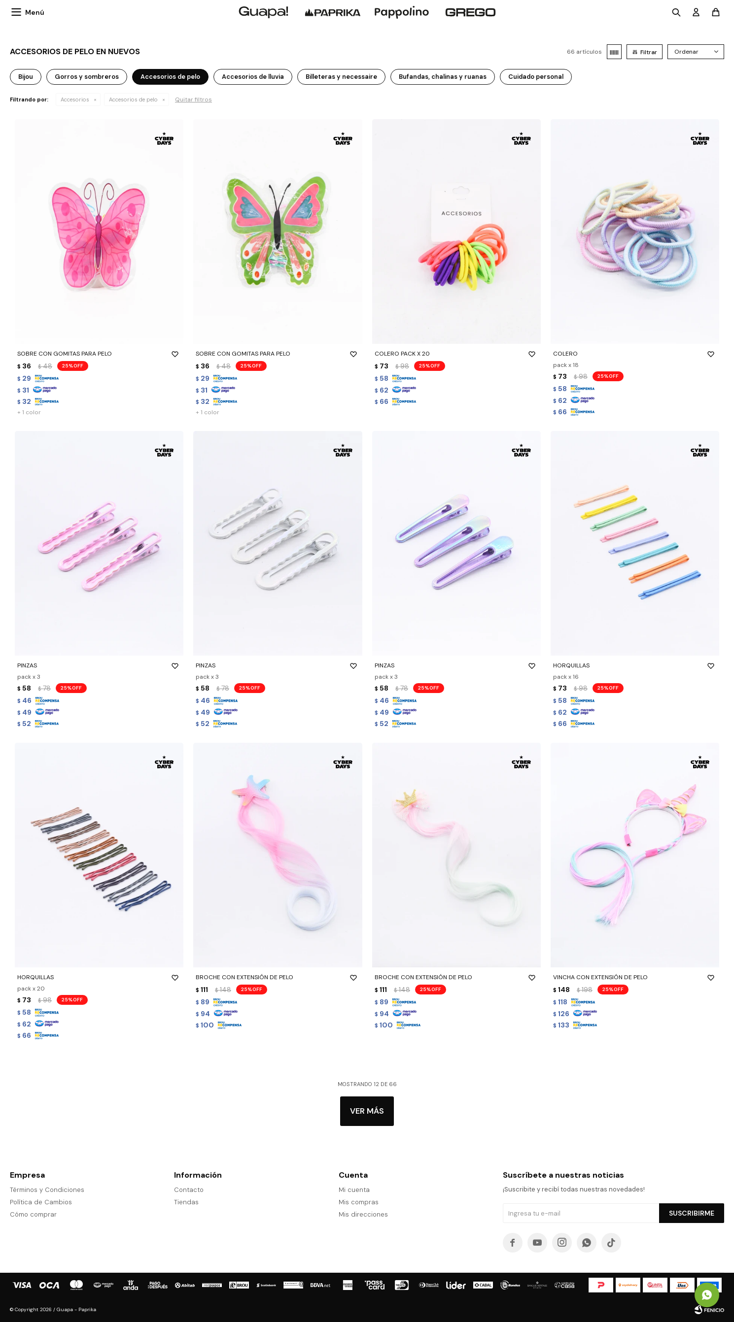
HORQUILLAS (635, 665)
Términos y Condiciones (47, 1190)
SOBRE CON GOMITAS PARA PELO (99, 354)
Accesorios (75, 99)
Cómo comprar (33, 1214)
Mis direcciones (363, 1214)
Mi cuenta (354, 1190)
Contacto (189, 1190)
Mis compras (359, 1202)
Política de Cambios (41, 1202)
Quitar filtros (193, 99)
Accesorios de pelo (133, 99)
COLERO (635, 354)
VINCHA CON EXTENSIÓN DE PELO (635, 977)
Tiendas (186, 1202)
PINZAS (99, 665)
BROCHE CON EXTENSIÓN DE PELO (277, 977)
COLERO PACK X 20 (456, 354)
